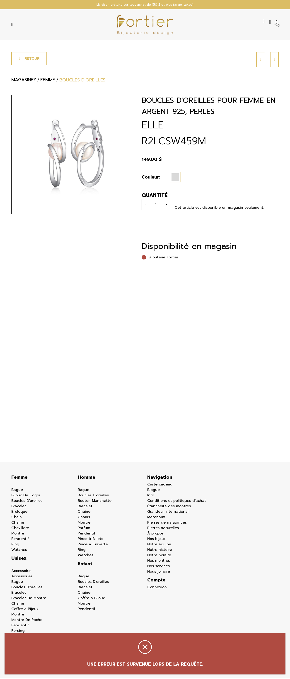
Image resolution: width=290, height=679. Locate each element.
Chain (16, 517)
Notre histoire (159, 550)
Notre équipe (159, 545)
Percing (18, 631)
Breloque (19, 512)
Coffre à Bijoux (25, 609)
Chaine (17, 523)
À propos (155, 534)
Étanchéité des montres (169, 507)
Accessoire (21, 571)
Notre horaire (159, 556)
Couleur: (151, 177)
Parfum (84, 528)
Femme (19, 477)
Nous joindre (158, 572)
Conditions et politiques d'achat (176, 501)
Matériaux (156, 517)
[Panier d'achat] (277, 22)
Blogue (153, 490)
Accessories (21, 577)
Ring (15, 545)
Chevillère (20, 528)
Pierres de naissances (167, 523)
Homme (86, 477)
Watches (19, 550)
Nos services (158, 566)
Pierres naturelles (163, 528)
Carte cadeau (159, 485)
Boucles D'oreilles (26, 501)
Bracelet (18, 507)
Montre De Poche (26, 620)
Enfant (85, 564)
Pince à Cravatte (93, 545)
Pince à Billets (90, 539)
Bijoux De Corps (25, 496)
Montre (17, 534)
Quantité (155, 196)
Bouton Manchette (94, 501)
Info (150, 496)
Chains (84, 517)
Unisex (19, 558)
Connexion (157, 588)
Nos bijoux (156, 539)
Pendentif (20, 539)
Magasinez (23, 80)
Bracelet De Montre (28, 598)
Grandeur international (167, 512)
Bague (17, 490)
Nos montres (158, 561)
